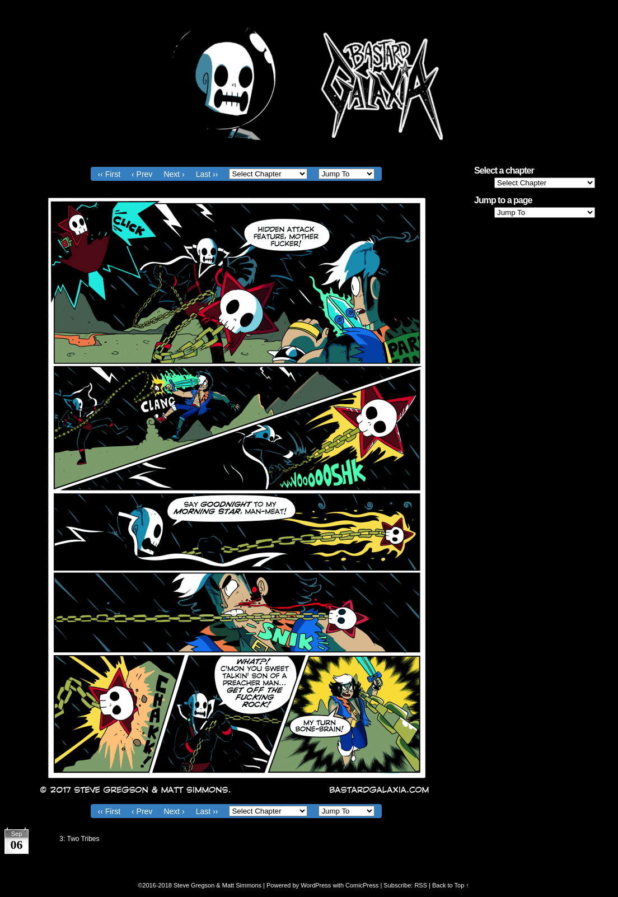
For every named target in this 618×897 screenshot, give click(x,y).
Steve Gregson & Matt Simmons (217, 885)
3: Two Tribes (79, 839)
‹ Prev (142, 174)
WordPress (316, 885)
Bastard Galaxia (309, 84)
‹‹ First (109, 174)
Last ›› (207, 174)
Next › (173, 174)
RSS (420, 885)
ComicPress (361, 885)
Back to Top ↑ (450, 885)
